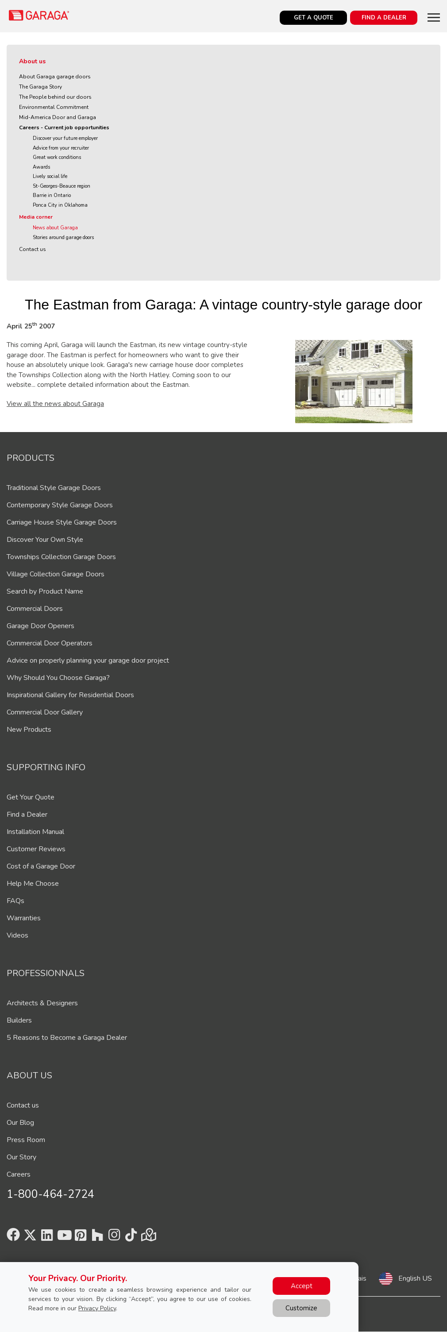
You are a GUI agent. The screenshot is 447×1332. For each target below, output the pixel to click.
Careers (19, 1174)
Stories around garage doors (63, 237)
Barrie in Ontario (52, 195)
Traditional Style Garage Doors (54, 488)
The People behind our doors (55, 96)
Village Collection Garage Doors (55, 574)
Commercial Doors (35, 609)
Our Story (21, 1157)
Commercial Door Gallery (45, 712)
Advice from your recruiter (61, 148)
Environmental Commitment (54, 107)
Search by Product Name (45, 591)
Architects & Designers (42, 1003)
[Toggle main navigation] (434, 17)
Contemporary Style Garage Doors (60, 505)
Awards (41, 167)
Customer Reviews (36, 849)
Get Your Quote (30, 797)
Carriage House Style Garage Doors (62, 522)
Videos (17, 935)
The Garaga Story (40, 86)
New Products (29, 729)
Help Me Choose (33, 883)
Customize (301, 1308)
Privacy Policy (97, 1308)
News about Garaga (55, 227)
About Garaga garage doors (55, 76)
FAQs (15, 901)
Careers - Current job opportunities (64, 127)
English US (415, 1278)
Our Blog (20, 1122)
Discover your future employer (65, 138)
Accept (301, 1286)
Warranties (24, 918)
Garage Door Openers (40, 626)
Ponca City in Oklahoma (60, 205)
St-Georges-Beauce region (61, 186)
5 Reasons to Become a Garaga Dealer (67, 1037)
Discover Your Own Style (45, 539)
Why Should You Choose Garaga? (58, 678)
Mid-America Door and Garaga (57, 117)
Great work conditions (57, 157)
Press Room (26, 1140)
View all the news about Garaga (55, 403)
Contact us (32, 249)
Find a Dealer (27, 814)
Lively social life (50, 176)
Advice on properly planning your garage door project (88, 660)
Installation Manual (35, 832)
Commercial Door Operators (49, 643)
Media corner (36, 216)
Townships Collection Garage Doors (61, 557)
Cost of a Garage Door (41, 866)
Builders (19, 1020)
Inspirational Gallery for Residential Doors (70, 695)
